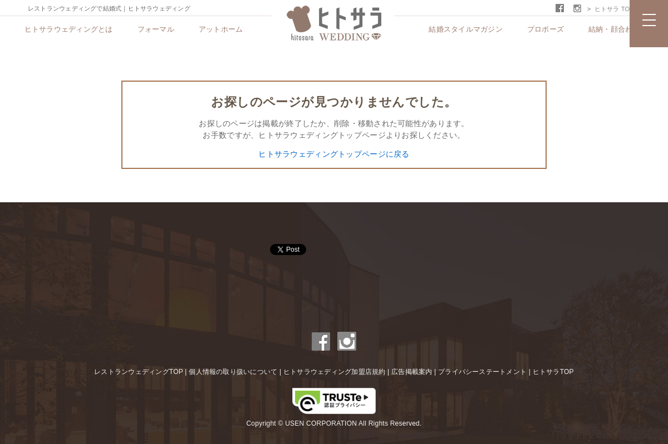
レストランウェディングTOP (138, 372)
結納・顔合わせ (614, 29)
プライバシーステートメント (482, 372)
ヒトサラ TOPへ (617, 9)
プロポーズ (545, 29)
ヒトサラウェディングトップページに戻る (333, 153)
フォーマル (155, 29)
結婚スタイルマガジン (466, 29)
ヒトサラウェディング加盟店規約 (334, 372)
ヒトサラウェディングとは (68, 29)
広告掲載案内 (411, 372)
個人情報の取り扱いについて (233, 372)
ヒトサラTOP (553, 372)
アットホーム (221, 29)
